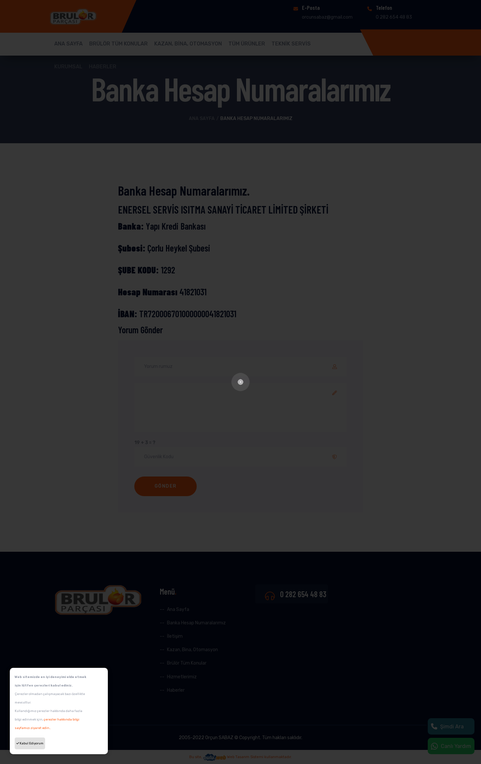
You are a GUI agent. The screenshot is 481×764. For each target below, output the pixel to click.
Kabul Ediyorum (29, 743)
